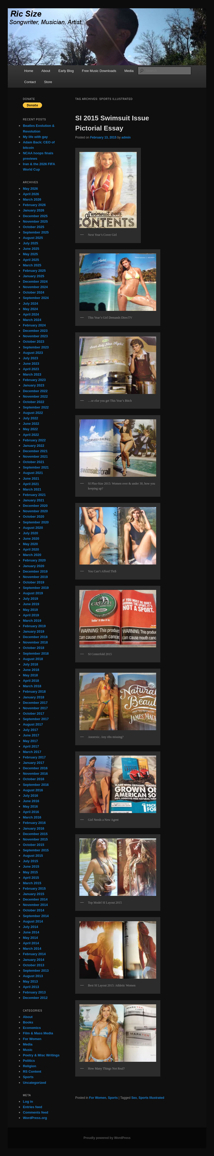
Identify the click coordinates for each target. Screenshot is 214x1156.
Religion (29, 1066)
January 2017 (33, 763)
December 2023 (35, 331)
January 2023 (33, 385)
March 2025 (32, 265)
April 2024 (31, 314)
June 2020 (31, 538)
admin (125, 137)
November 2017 (35, 708)
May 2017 (30, 741)
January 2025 (33, 276)
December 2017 (35, 703)
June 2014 (31, 932)
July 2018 (30, 664)
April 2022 (31, 435)
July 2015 (30, 861)
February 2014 (34, 954)
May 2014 (30, 938)
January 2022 (33, 446)
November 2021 (35, 456)
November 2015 (35, 839)
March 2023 (32, 374)
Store (48, 82)
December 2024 (35, 281)
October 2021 (33, 462)
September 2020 (36, 522)
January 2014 (33, 960)
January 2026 (33, 210)
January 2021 (33, 500)
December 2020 (35, 506)
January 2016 (33, 828)
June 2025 (31, 249)
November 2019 (35, 577)
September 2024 (36, 298)
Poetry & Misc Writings (41, 1055)
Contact (30, 82)
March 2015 (32, 883)
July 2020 (30, 533)
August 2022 (33, 413)
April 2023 (31, 369)
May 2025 (30, 254)
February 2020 (34, 560)
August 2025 (33, 238)
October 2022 (33, 402)
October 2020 (33, 516)
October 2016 (33, 779)
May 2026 (30, 189)
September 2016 (36, 785)
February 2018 (34, 691)
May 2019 (30, 610)
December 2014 (35, 899)
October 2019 (33, 582)
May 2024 (30, 309)
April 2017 (31, 746)
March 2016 (32, 817)
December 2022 (35, 391)
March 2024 (32, 320)
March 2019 (32, 621)
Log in (28, 1101)
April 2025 (31, 260)
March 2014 (32, 948)
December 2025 (35, 216)
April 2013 (31, 987)
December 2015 (35, 834)
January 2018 (33, 697)
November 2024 (35, 287)
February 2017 (34, 757)
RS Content (32, 1071)
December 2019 (35, 571)
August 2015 (33, 856)
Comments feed (35, 1112)
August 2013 (33, 976)
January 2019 (33, 631)
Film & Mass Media (38, 1033)
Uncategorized (34, 1083)
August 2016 (33, 790)
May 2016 (30, 806)
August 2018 (33, 659)
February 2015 (34, 888)
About (46, 71)
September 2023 (36, 347)
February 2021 (34, 495)
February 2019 (34, 626)
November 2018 (35, 642)
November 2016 (35, 773)
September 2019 (36, 588)
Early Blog (66, 71)
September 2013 (36, 970)
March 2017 (32, 752)
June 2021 (31, 478)
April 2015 (31, 878)
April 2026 (31, 194)
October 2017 (33, 713)
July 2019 (30, 599)
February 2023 (34, 380)
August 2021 (33, 473)
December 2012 (35, 998)
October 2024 (33, 292)
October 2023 (33, 341)
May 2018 (30, 675)
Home (28, 71)
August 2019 (33, 593)
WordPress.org (35, 1118)
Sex (134, 1098)
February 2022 (34, 440)
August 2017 (33, 724)
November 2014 (35, 905)
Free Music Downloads (99, 71)
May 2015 (30, 872)
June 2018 (31, 670)
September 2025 (36, 232)
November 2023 (35, 336)
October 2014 (33, 910)
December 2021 (35, 451)
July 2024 (30, 303)
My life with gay (35, 137)
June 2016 (31, 801)
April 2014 (31, 943)
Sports (113, 1098)
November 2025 (35, 221)
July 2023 (30, 358)
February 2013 (34, 992)
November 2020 (35, 511)
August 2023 (33, 353)
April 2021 (31, 484)
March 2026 (32, 199)
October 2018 (33, 648)
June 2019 (31, 604)
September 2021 (36, 467)
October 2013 (33, 965)
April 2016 (31, 812)
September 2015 (36, 850)
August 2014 (33, 921)
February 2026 (34, 205)
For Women (97, 1098)
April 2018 (31, 681)
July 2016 (30, 796)
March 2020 (32, 555)
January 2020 (33, 566)
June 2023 (31, 363)
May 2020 (30, 544)
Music (27, 1050)
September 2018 (36, 653)
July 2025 (30, 243)
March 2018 (32, 686)
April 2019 (31, 615)
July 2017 (30, 730)
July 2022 (30, 418)
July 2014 (30, 927)
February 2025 (34, 271)
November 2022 (35, 396)
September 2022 (36, 407)
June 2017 (31, 735)
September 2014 (36, 916)
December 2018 (35, 637)
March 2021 (32, 489)
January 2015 (33, 894)
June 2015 (31, 866)
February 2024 (34, 325)
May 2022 (30, 429)
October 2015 (33, 845)
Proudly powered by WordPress (107, 1138)
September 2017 (36, 719)
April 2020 (31, 549)
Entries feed (32, 1107)
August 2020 (33, 528)
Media (128, 71)
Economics (32, 1028)
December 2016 (35, 768)
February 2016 (34, 823)
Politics (29, 1061)
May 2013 (30, 981)
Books (28, 1022)
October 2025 (33, 227)
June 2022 (31, 424)
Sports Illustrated (151, 1098)
